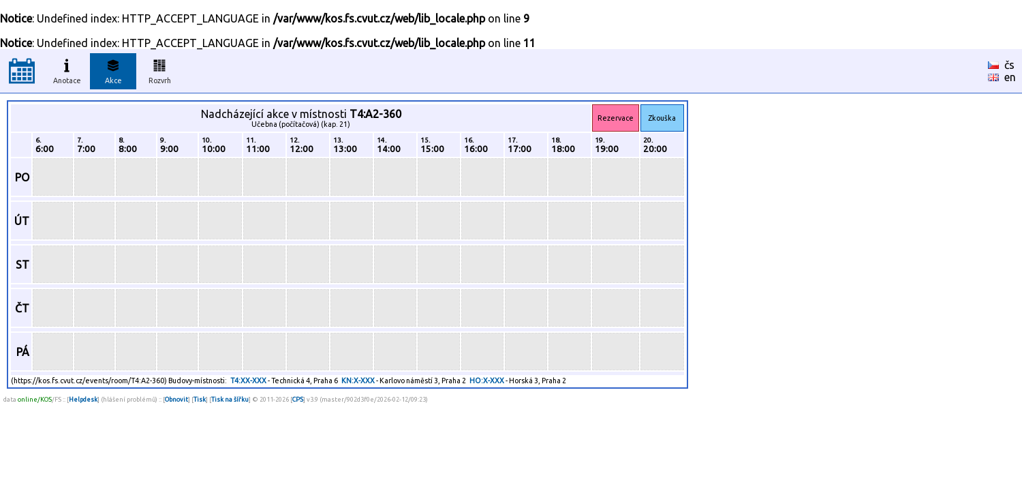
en (1010, 77)
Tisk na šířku (230, 399)
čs (1009, 65)
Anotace (67, 70)
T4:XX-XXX (248, 380)
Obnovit (176, 399)
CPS (297, 399)
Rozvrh (160, 70)
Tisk (199, 399)
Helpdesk (83, 399)
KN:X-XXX (358, 380)
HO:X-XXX (486, 380)
